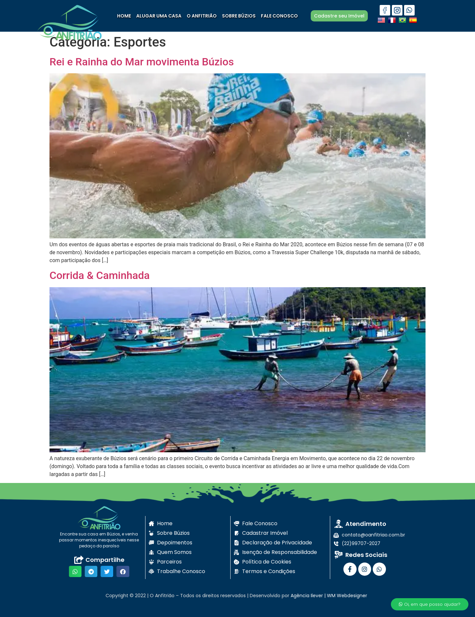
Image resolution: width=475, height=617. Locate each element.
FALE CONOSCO (279, 16)
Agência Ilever (307, 595)
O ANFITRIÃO (202, 16)
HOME (124, 16)
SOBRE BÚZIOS (239, 16)
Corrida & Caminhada (99, 275)
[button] (75, 571)
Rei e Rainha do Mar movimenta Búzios (141, 61)
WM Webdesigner (347, 595)
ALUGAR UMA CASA (158, 16)
